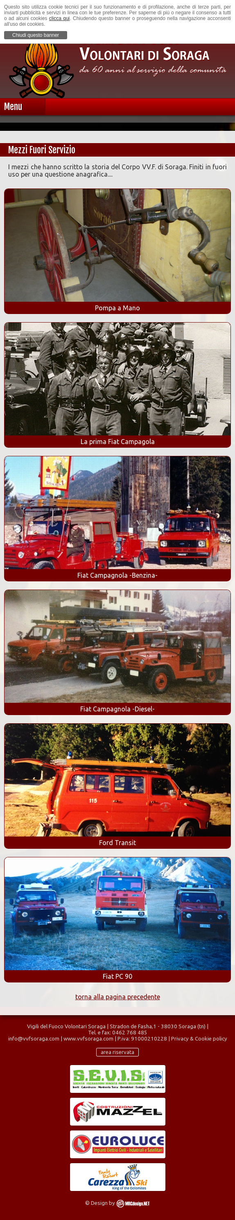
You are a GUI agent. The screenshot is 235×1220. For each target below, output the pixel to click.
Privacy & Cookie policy (199, 1039)
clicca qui (59, 18)
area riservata (117, 1052)
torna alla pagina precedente (117, 996)
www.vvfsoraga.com (88, 1039)
